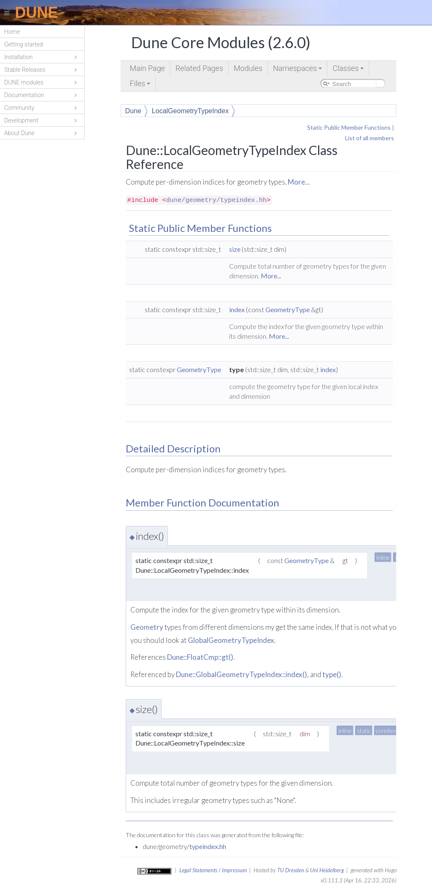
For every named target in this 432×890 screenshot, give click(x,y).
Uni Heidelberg (327, 870)
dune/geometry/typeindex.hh (216, 200)
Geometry (146, 627)
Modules (248, 68)
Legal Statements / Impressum (213, 870)
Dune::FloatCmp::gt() (200, 657)
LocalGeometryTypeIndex (190, 110)
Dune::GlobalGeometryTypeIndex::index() (241, 674)
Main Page (147, 68)
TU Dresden (290, 870)
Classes (348, 70)
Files (141, 85)
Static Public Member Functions (349, 127)
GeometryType (287, 309)
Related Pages (199, 68)
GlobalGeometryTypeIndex (231, 640)
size (234, 249)
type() (331, 674)
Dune (133, 110)
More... (299, 181)
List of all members (369, 138)
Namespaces (298, 70)
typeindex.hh (207, 846)
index (237, 309)
